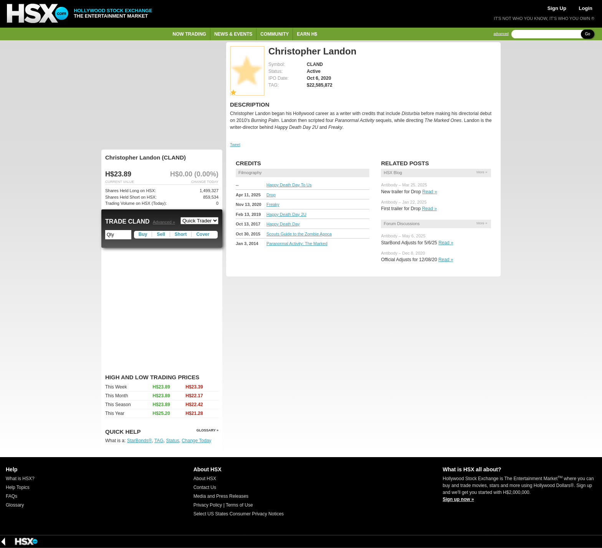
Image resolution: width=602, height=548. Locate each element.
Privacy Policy (208, 505)
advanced (501, 34)
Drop (271, 195)
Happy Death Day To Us (289, 185)
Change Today (196, 440)
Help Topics (18, 487)
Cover (202, 234)
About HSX (205, 478)
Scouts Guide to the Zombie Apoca (299, 234)
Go (587, 34)
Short (181, 234)
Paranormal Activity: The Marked (296, 243)
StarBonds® (139, 440)
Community (274, 34)
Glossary (15, 505)
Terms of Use (239, 505)
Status (172, 440)
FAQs (11, 496)
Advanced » (164, 222)
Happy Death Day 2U (286, 214)
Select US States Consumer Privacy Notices (239, 514)
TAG (159, 440)
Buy (143, 234)
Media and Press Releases (221, 496)
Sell (161, 234)
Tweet (235, 145)
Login (585, 8)
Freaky (273, 204)
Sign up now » (458, 499)
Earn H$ (307, 34)
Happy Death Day (283, 224)
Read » (429, 191)
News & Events (233, 34)
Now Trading (189, 34)
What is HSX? (20, 478)
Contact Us (205, 487)
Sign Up (556, 8)
